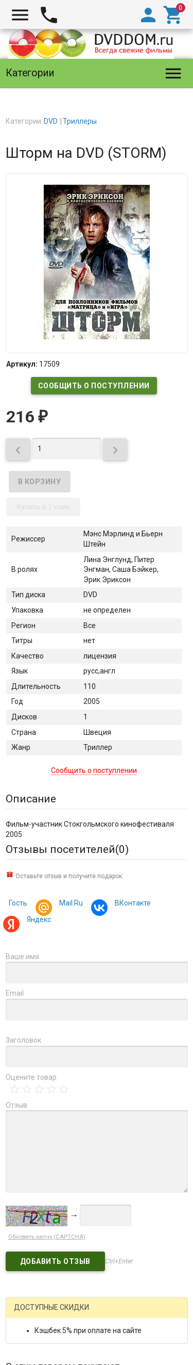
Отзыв (16, 1105)
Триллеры (80, 121)
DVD (51, 121)
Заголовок (23, 1040)
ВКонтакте (131, 904)
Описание (31, 799)
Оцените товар (31, 1077)
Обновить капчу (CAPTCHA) (46, 1237)
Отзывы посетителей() (67, 849)
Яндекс (37, 920)
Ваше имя (22, 956)
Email (15, 993)
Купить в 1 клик (43, 507)
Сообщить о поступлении (94, 386)
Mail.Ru (69, 904)
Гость (18, 903)
